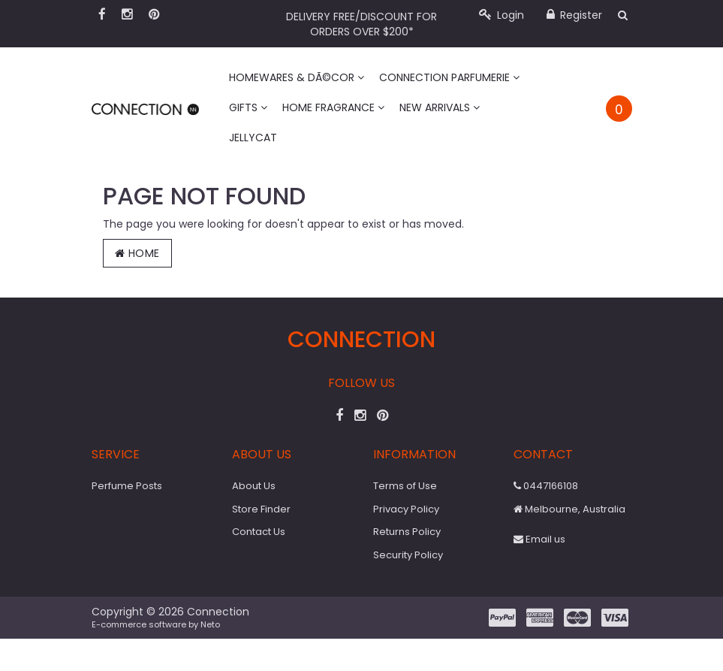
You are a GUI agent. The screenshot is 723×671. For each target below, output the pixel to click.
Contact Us (258, 531)
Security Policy (408, 555)
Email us (539, 539)
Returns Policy (407, 531)
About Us (254, 486)
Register (574, 15)
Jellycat (253, 137)
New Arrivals (439, 107)
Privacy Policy (406, 509)
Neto (210, 624)
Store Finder (261, 509)
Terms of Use (405, 486)
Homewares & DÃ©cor (296, 77)
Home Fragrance (333, 107)
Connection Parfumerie (449, 77)
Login (501, 15)
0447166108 (546, 486)
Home (137, 253)
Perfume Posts (127, 486)
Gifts (248, 107)
